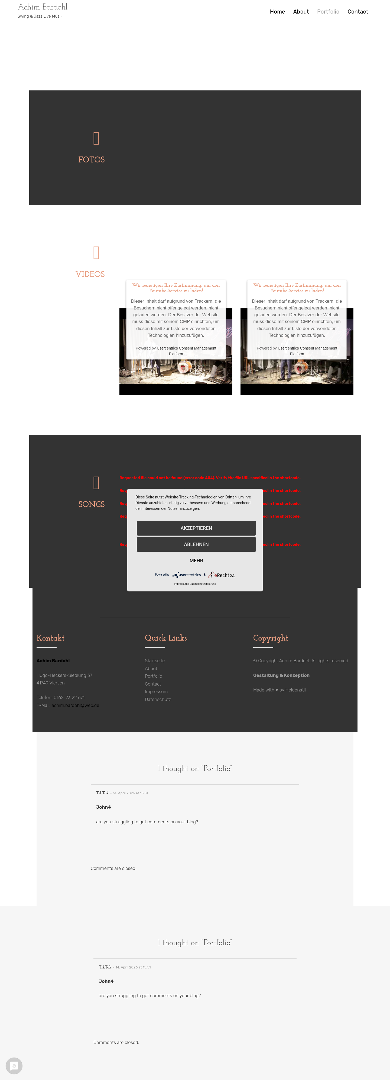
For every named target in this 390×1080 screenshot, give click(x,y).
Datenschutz (158, 699)
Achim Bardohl (43, 7)
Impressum (156, 691)
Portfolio (328, 11)
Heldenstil (295, 690)
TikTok (102, 793)
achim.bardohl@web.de (75, 705)
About (301, 11)
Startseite (155, 660)
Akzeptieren (196, 528)
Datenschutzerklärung (203, 583)
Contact (357, 11)
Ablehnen (196, 544)
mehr (196, 560)
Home (277, 11)
